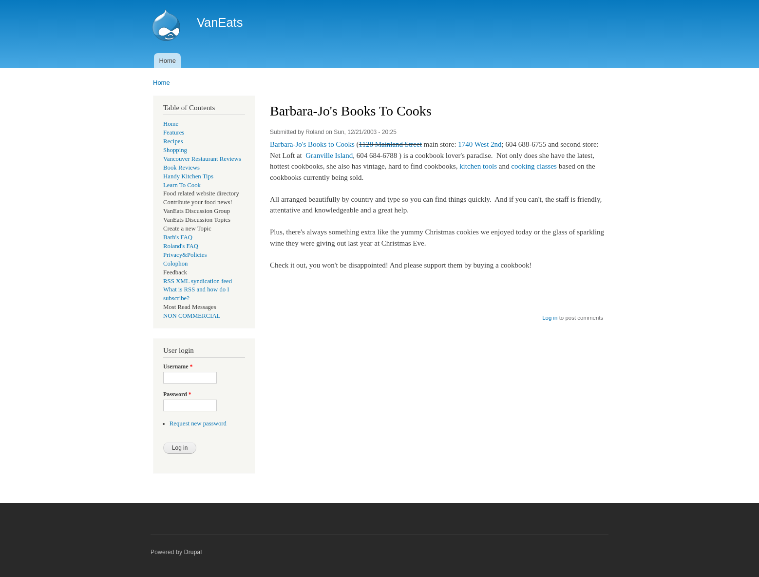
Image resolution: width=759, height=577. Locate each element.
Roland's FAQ (180, 246)
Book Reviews (181, 167)
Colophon (175, 263)
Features (173, 132)
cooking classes (534, 166)
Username (177, 366)
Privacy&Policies (185, 254)
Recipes (173, 141)
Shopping (175, 150)
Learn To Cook (182, 185)
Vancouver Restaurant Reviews (202, 158)
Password (177, 394)
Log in (549, 318)
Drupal (193, 552)
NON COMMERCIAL (192, 315)
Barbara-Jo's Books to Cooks (312, 144)
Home (167, 60)
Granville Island (329, 155)
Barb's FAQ (177, 237)
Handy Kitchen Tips (188, 176)
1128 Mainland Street (390, 144)
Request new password (198, 423)
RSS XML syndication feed (197, 281)
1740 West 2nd (479, 144)
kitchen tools (478, 166)
